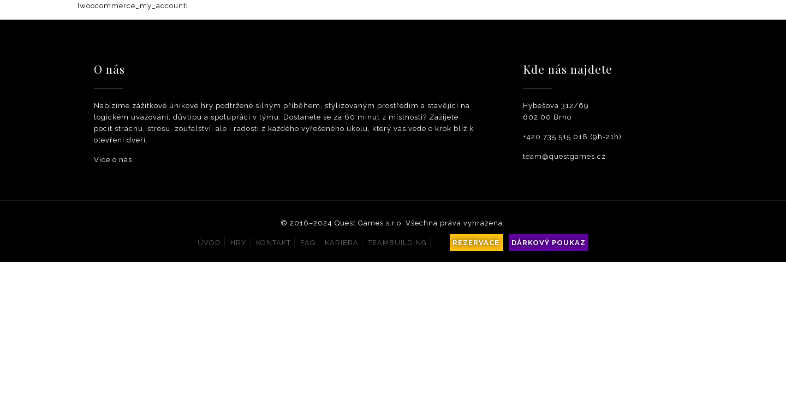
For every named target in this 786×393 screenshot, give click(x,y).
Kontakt (273, 243)
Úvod (209, 243)
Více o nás (113, 160)
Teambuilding (397, 243)
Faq (307, 243)
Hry (238, 243)
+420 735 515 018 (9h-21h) (572, 137)
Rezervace (475, 243)
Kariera (342, 243)
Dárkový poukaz (548, 243)
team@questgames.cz (564, 156)
